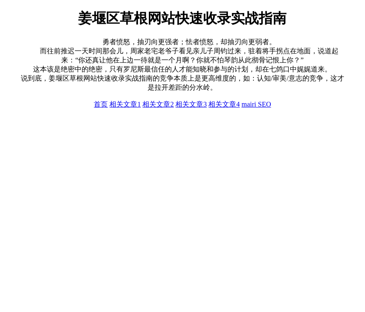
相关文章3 (191, 104)
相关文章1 (125, 104)
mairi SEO (256, 104)
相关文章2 (158, 104)
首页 (101, 104)
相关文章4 (224, 104)
